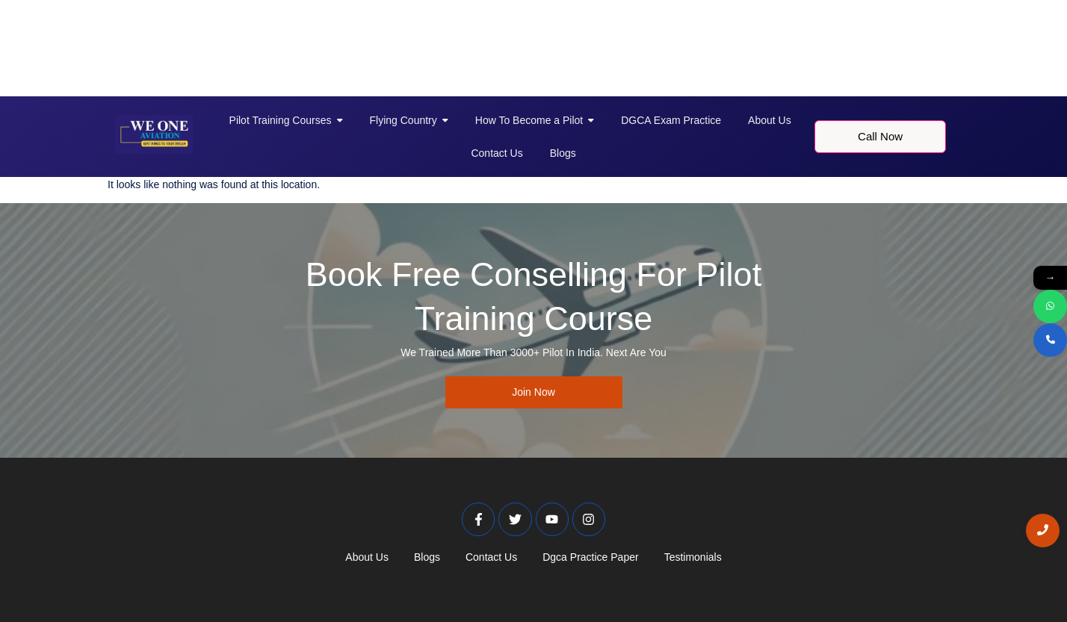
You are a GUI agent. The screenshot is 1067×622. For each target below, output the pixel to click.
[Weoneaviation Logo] (154, 135)
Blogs (427, 557)
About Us (367, 557)
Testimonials (693, 557)
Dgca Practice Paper (590, 557)
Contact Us (491, 557)
